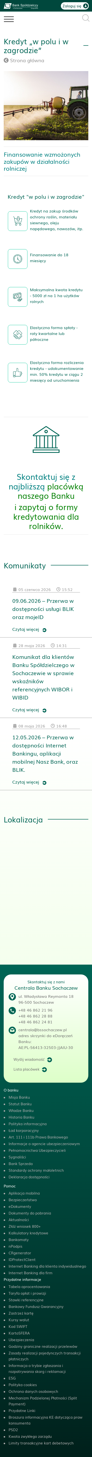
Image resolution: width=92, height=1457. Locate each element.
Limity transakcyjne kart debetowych (41, 1442)
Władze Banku (21, 1110)
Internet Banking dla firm (31, 1272)
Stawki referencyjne (26, 1299)
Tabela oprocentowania (29, 1286)
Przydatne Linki (22, 1410)
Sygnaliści (17, 1156)
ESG (12, 1378)
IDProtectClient (22, 1259)
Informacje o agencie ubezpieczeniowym (44, 1143)
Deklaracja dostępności (29, 1176)
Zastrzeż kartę (21, 1313)
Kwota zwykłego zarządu (30, 1436)
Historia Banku (21, 1117)
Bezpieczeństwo (23, 1199)
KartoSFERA (19, 1333)
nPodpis (15, 1246)
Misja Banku (19, 1097)
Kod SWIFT (18, 1326)
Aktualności (19, 1219)
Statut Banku (20, 1103)
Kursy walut (19, 1319)
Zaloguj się (72, 5)
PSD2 (13, 1429)
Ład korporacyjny (24, 1130)
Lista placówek (26, 1069)
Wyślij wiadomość (29, 1059)
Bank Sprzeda (21, 1163)
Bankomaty (19, 1239)
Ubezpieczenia (21, 1339)
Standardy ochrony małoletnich (36, 1170)
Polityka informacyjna (28, 1123)
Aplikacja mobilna (24, 1193)
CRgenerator (20, 1252)
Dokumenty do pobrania (30, 1212)
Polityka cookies (23, 1384)
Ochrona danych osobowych (33, 1391)
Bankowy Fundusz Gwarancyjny (36, 1306)
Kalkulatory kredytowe (28, 1232)
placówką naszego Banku (51, 490)
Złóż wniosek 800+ (25, 1226)
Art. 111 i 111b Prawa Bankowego (38, 1136)
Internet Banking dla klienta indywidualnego (47, 1266)
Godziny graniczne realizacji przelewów (43, 1346)
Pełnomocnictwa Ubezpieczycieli (37, 1150)
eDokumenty (20, 1206)
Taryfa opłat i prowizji (27, 1293)
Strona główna (24, 60)
